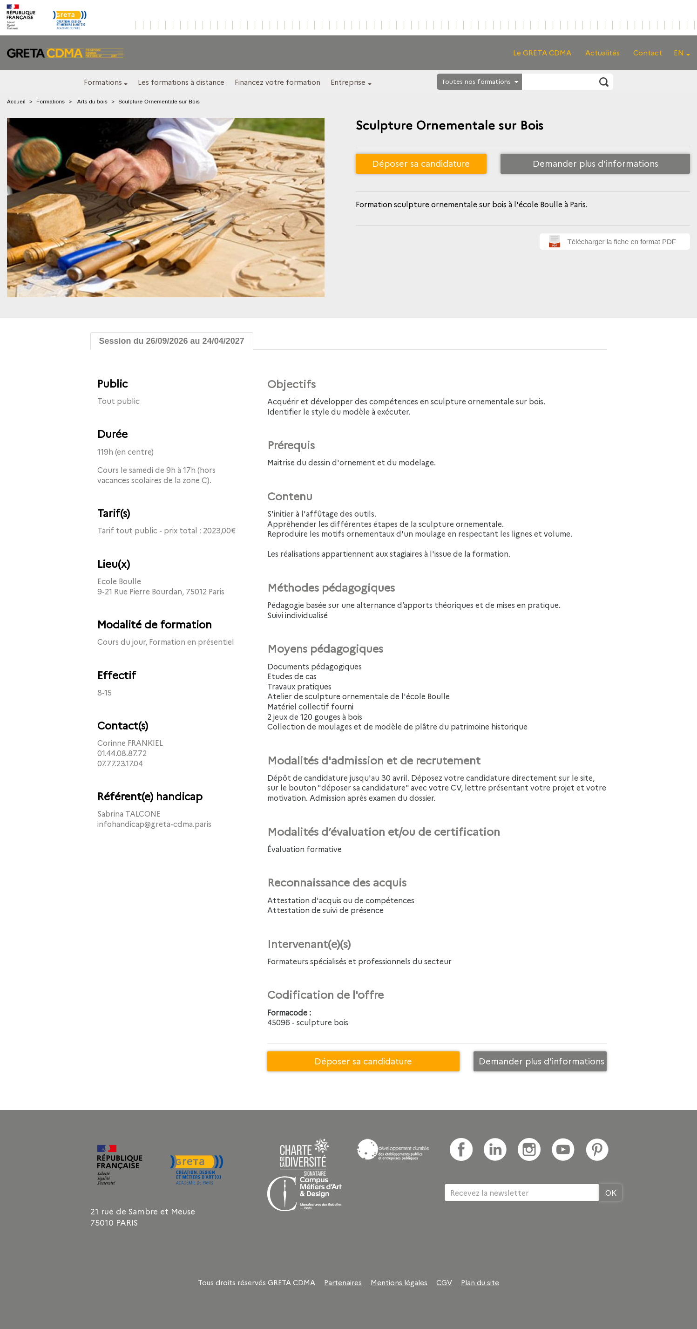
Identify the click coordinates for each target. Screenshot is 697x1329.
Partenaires (343, 1282)
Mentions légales (399, 1282)
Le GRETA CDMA (542, 52)
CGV (444, 1282)
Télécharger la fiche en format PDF (622, 241)
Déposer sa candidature (421, 163)
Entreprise (348, 82)
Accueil (16, 101)
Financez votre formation (277, 82)
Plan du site (480, 1282)
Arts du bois (92, 101)
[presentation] (515, 1231)
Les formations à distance (181, 82)
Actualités (602, 52)
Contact (647, 52)
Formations (103, 82)
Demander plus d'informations (595, 163)
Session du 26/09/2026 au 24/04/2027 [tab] (171, 341)
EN (679, 52)
